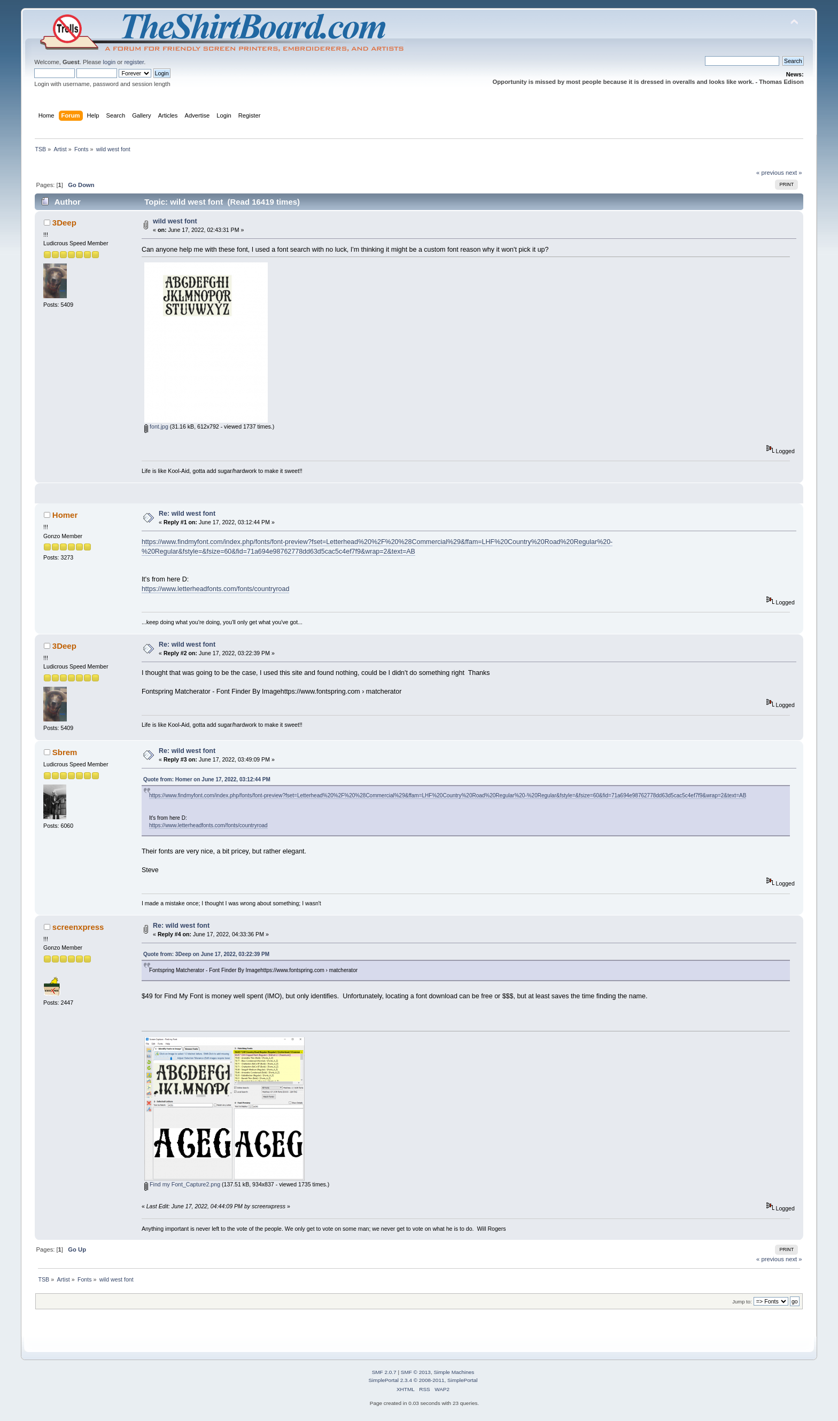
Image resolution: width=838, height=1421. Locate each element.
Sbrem (64, 752)
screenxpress (78, 926)
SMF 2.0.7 (384, 1372)
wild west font (175, 221)
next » (794, 172)
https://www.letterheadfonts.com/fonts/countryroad (216, 589)
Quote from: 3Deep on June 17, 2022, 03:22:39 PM (206, 954)
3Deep (64, 222)
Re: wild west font (187, 513)
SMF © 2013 (416, 1372)
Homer (64, 514)
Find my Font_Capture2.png (182, 1184)
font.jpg (156, 426)
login (109, 62)
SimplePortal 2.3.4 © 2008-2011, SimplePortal (422, 1380)
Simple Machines (453, 1372)
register (134, 62)
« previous (770, 172)
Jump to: (742, 1301)
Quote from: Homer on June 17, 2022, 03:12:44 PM (206, 779)
